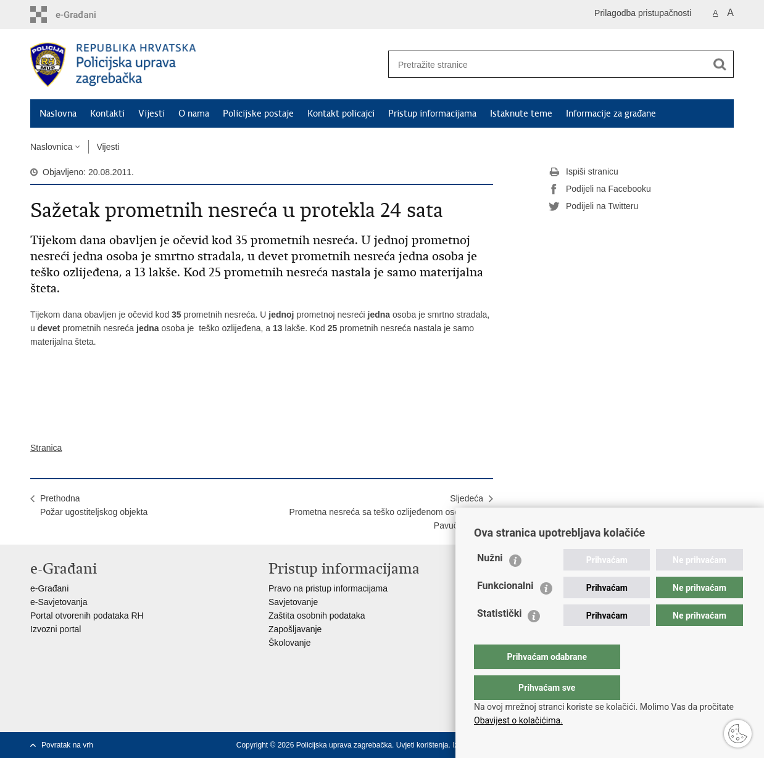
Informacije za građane (611, 113)
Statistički (499, 638)
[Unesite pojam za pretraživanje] (543, 64)
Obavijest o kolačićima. (518, 720)
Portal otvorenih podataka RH (87, 615)
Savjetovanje (293, 602)
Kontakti (107, 113)
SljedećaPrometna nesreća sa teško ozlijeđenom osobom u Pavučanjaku (386, 511)
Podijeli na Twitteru (593, 206)
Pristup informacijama (432, 113)
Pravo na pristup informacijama (328, 588)
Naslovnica (51, 147)
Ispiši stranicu (583, 172)
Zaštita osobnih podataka (316, 615)
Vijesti (151, 113)
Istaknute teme (521, 113)
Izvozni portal (55, 629)
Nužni (490, 582)
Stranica (46, 448)
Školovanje (289, 643)
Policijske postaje (258, 113)
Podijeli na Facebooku (600, 189)
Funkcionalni (505, 610)
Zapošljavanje (295, 629)
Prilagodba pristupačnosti (642, 13)
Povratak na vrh (67, 745)
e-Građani (49, 588)
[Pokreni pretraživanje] (719, 64)
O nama (193, 113)
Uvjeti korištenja (422, 745)
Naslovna (58, 113)
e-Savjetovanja (59, 602)
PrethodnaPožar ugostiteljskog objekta (93, 505)
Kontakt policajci (341, 113)
